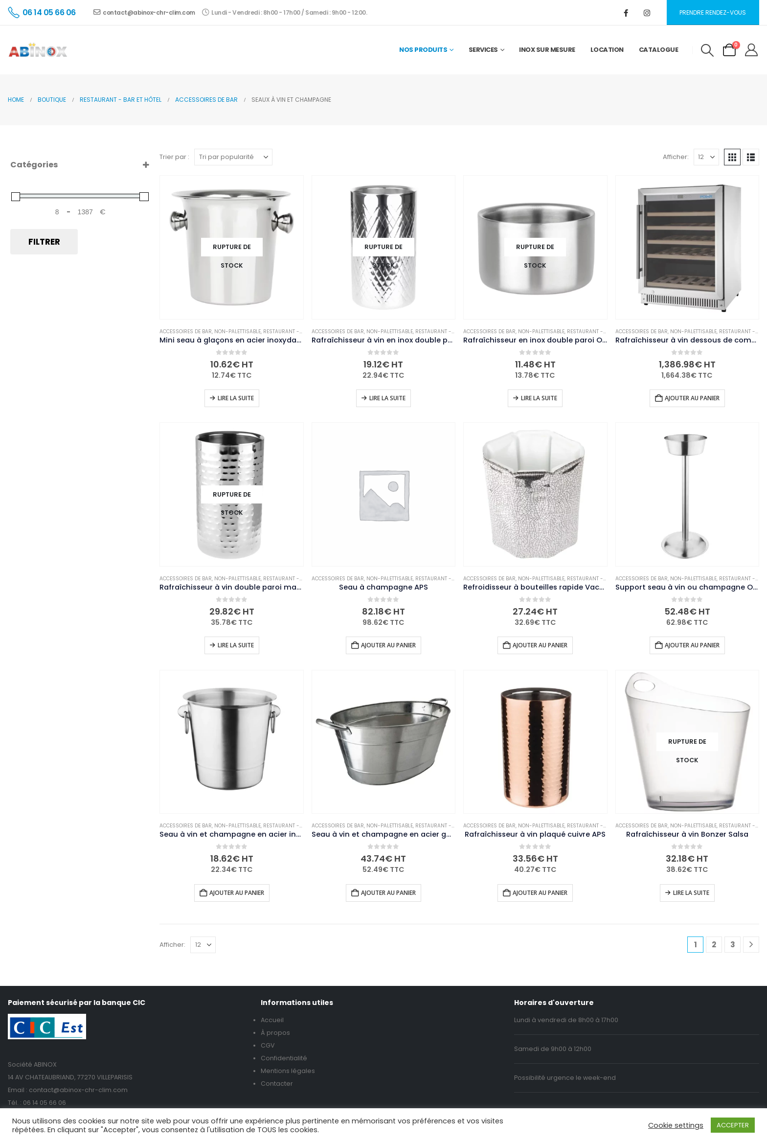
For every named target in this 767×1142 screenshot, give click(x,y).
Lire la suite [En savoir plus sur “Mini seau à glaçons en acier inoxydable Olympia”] (236, 398)
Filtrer (44, 242)
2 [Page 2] (714, 944)
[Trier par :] (233, 157)
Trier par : (174, 156)
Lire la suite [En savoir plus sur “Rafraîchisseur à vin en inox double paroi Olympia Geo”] (387, 398)
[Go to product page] (231, 247)
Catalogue (658, 49)
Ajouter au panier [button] (692, 398)
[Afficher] (706, 157)
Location (607, 49)
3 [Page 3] (732, 944)
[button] (707, 50)
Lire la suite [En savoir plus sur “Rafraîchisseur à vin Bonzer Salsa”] (691, 893)
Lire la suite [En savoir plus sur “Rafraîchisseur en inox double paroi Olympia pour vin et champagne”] (539, 398)
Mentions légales (288, 1071)
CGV (268, 1045)
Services (483, 49)
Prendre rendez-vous (712, 12)
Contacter (277, 1083)
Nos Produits (423, 49)
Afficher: (676, 156)
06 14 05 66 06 (44, 1102)
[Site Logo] (38, 50)
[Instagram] (647, 13)
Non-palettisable (237, 331)
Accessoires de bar (185, 331)
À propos (275, 1032)
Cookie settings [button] (675, 1125)
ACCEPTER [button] (733, 1125)
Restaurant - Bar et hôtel (298, 331)
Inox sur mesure (547, 49)
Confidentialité (284, 1058)
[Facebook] (626, 13)
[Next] (751, 944)
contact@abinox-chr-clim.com (144, 12)
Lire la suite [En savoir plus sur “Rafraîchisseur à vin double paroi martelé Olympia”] (236, 645)
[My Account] (751, 50)
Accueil (272, 1020)
